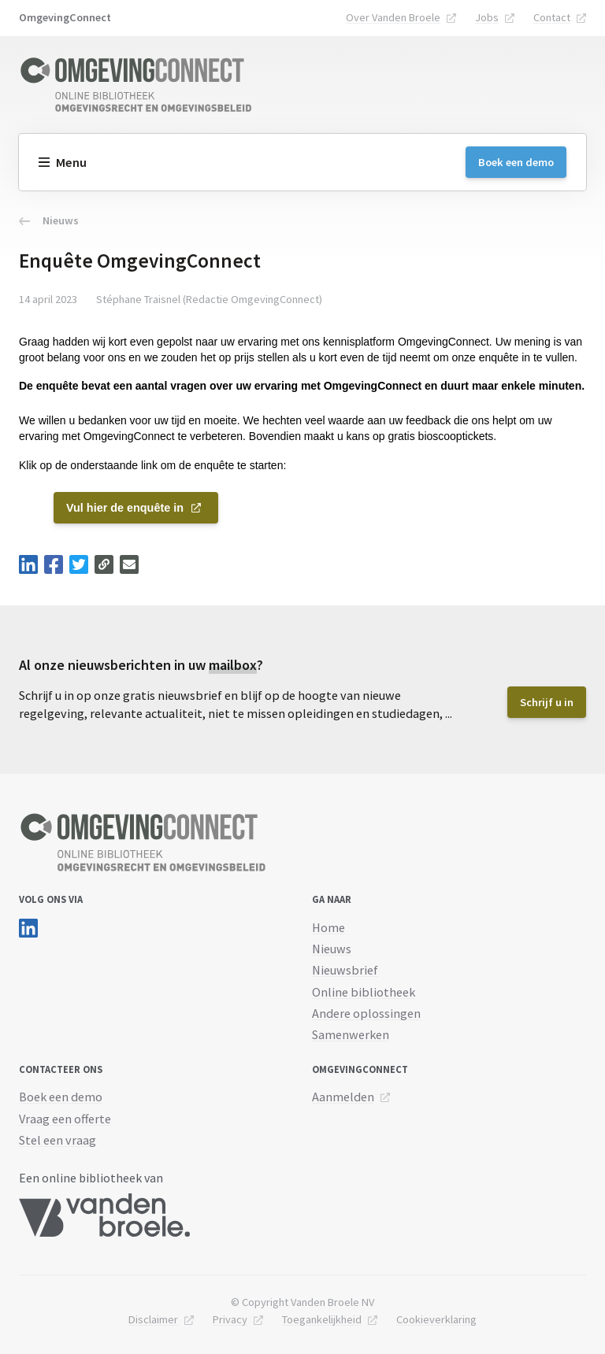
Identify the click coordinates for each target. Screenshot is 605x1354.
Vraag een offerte (65, 1118)
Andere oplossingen (366, 1013)
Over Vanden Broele (393, 17)
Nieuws (49, 220)
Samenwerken (350, 1034)
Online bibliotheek (363, 992)
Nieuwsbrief (345, 970)
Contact (551, 17)
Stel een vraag (57, 1140)
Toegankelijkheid (322, 1319)
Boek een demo (516, 162)
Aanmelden (343, 1096)
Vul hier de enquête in (125, 507)
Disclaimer (153, 1319)
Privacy (230, 1319)
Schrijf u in (546, 702)
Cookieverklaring (436, 1319)
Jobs (487, 17)
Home (328, 927)
